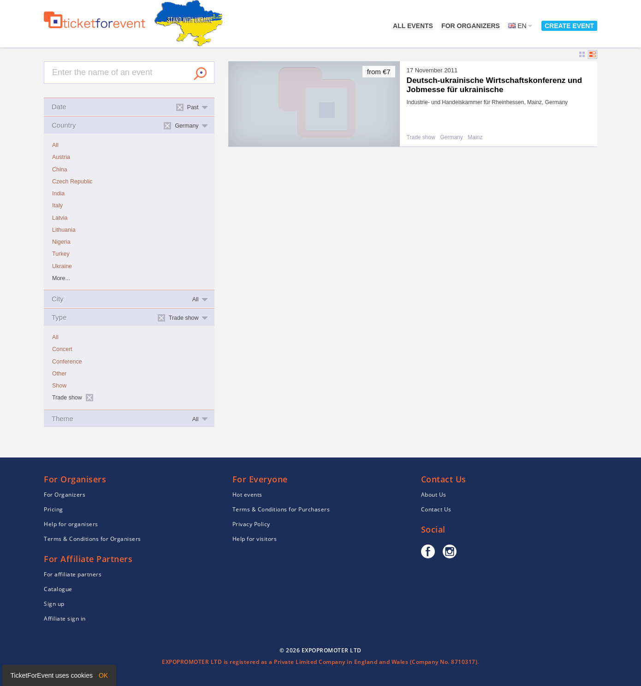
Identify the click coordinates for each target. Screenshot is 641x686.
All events (413, 25)
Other (59, 373)
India (58, 193)
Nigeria (61, 242)
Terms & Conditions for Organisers (92, 539)
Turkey (61, 254)
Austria (61, 157)
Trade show (421, 138)
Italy (57, 205)
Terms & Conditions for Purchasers (281, 509)
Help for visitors (254, 539)
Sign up (54, 604)
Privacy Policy (251, 524)
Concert (62, 349)
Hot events (247, 494)
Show (59, 385)
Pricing (53, 509)
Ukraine (62, 266)
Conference (67, 361)
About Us (433, 494)
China (59, 169)
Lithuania (64, 230)
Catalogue (58, 589)
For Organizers (470, 25)
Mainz (475, 138)
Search (200, 73)
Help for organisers (71, 524)
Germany (451, 138)
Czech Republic (72, 181)
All (55, 145)
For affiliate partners (72, 574)
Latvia (59, 218)
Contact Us (436, 509)
